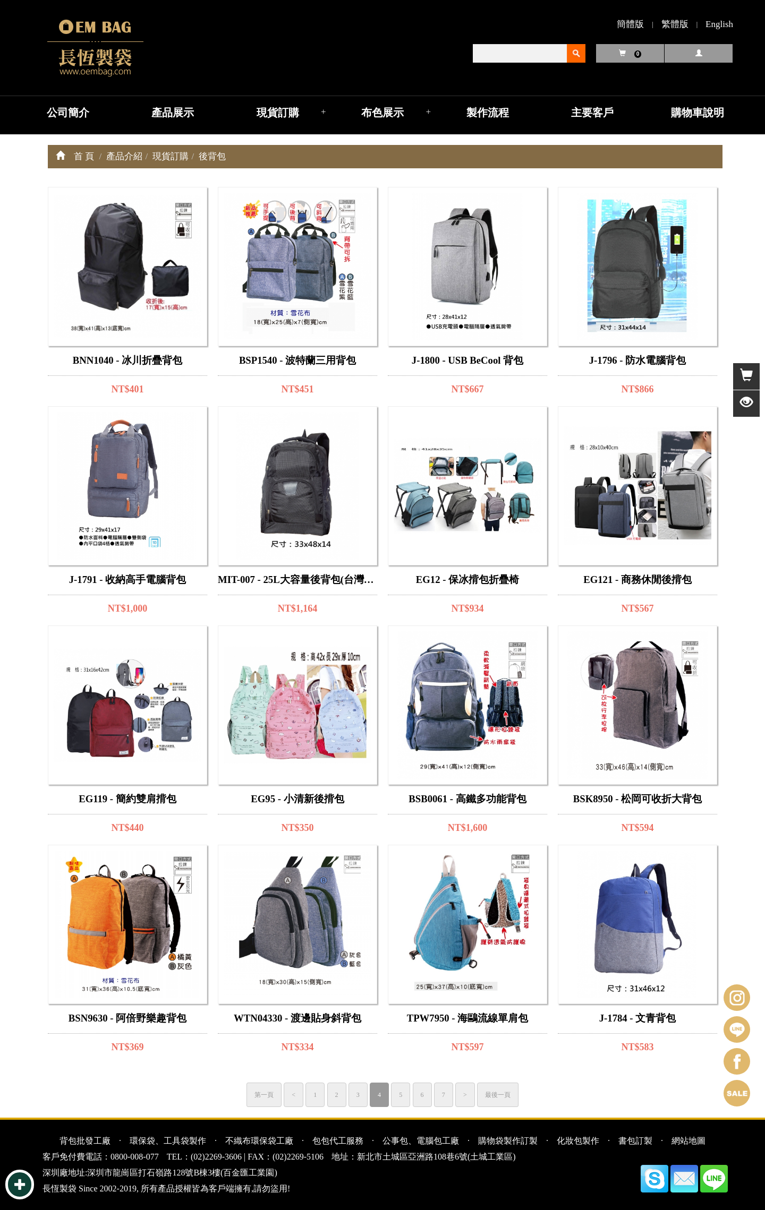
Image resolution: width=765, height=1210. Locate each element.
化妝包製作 (578, 1140)
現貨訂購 (278, 112)
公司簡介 (68, 112)
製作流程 (487, 112)
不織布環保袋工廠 (259, 1140)
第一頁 (264, 1095)
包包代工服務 (337, 1140)
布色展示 (382, 112)
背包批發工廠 (85, 1140)
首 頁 (84, 156)
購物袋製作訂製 (508, 1140)
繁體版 (674, 24)
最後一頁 (498, 1095)
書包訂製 (635, 1140)
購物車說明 (697, 112)
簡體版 (630, 24)
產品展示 (172, 112)
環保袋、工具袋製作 (168, 1140)
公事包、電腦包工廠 (420, 1140)
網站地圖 (689, 1140)
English (719, 24)
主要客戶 (592, 112)
